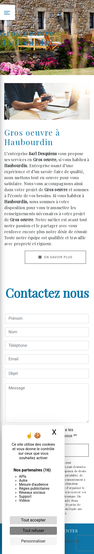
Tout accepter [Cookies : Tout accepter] (33, 520)
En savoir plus (55, 257)
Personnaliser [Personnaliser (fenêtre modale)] (33, 541)
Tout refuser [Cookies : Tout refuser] (33, 530)
